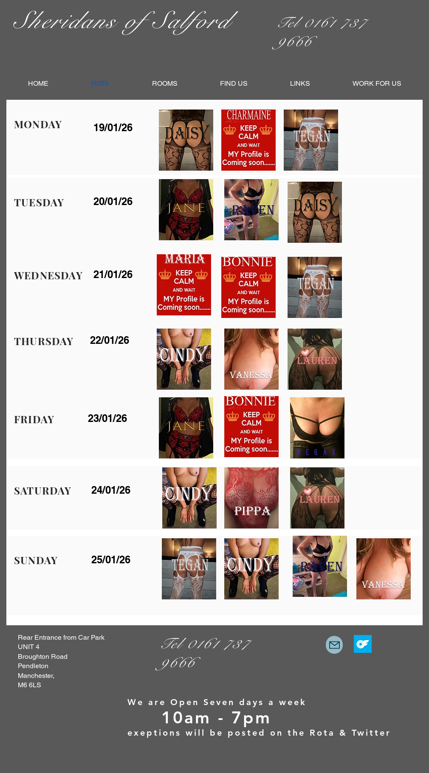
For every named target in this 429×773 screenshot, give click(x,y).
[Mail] (334, 645)
